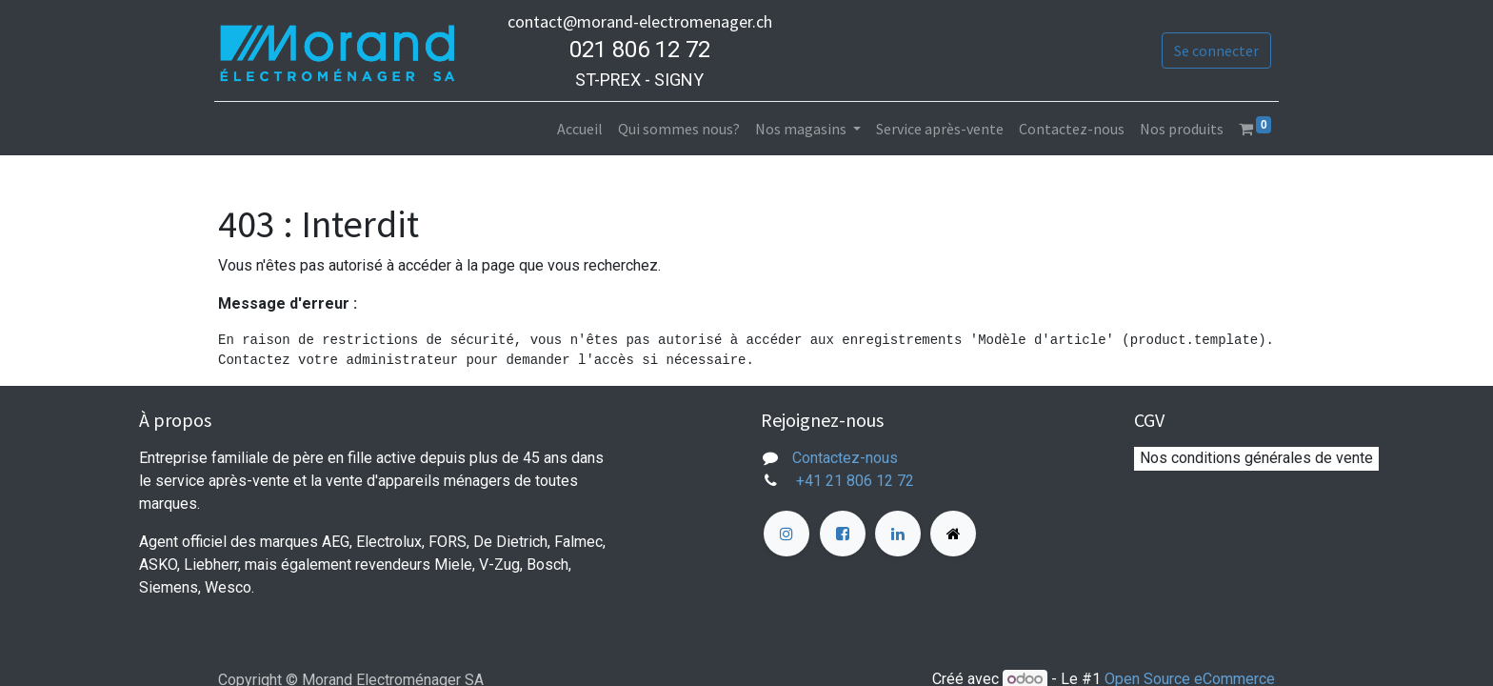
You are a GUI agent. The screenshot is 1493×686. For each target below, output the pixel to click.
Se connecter (1212, 50)
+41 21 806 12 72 (857, 481)
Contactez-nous (845, 458)
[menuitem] (576, 129)
